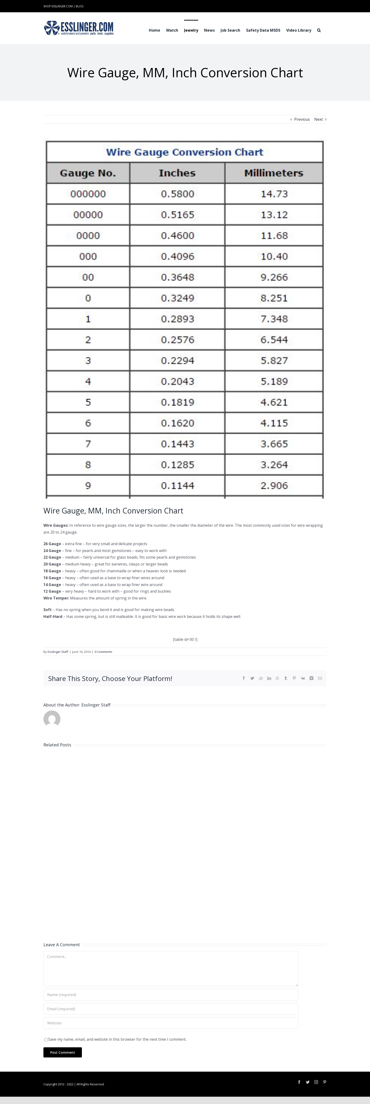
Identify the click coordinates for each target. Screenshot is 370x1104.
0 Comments (103, 652)
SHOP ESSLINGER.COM (58, 6)
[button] (319, 30)
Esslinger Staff (58, 652)
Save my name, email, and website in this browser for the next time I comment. (117, 1039)
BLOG (80, 6)
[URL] (170, 1023)
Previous (302, 119)
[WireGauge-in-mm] (185, 318)
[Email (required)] (170, 1009)
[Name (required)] (170, 995)
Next (318, 119)
